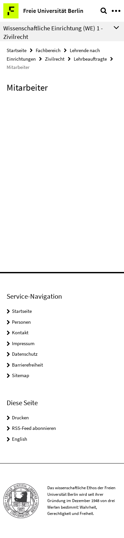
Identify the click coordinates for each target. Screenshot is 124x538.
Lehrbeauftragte (90, 59)
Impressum (23, 343)
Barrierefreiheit (27, 365)
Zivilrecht (54, 59)
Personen (21, 322)
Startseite (16, 50)
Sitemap (20, 375)
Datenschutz (24, 354)
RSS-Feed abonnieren (34, 428)
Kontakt (20, 332)
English (19, 439)
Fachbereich (48, 50)
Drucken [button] (20, 417)
